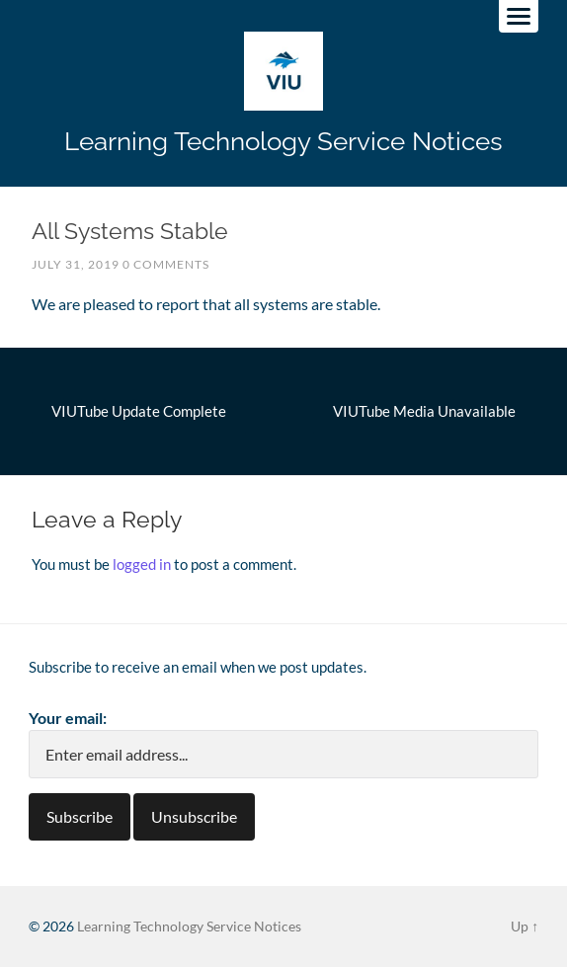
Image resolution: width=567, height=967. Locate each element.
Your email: (68, 717)
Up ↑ (524, 926)
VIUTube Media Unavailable (424, 411)
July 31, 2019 (76, 264)
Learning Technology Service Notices (283, 140)
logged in (142, 564)
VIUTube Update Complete (138, 411)
